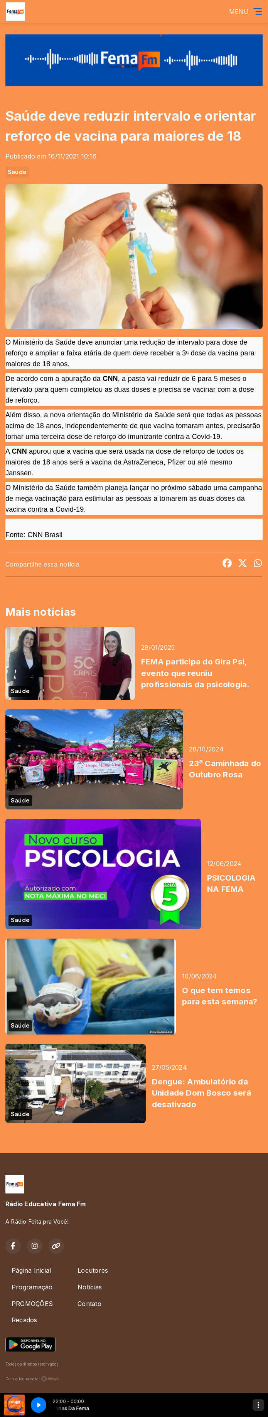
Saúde (17, 172)
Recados (24, 1320)
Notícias (90, 1287)
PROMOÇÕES (32, 1304)
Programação (32, 1287)
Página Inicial (31, 1270)
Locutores (93, 1270)
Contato (89, 1304)
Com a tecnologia (32, 1378)
